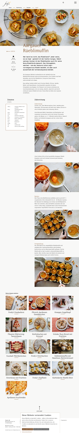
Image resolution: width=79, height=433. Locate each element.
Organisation (64, 420)
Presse (50, 420)
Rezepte (28, 7)
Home (10, 7)
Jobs (57, 420)
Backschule (19, 7)
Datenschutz (43, 420)
